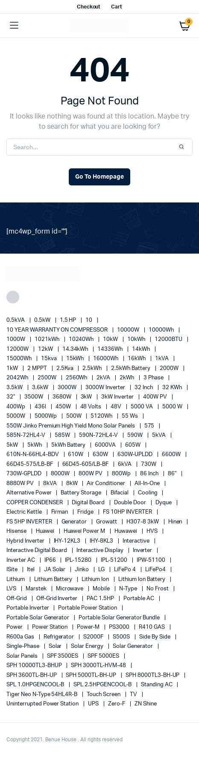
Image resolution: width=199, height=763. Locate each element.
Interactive (137, 541)
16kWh (137, 358)
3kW (87, 397)
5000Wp (46, 416)
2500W (48, 378)
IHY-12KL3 (68, 541)
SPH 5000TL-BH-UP (91, 675)
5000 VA (142, 407)
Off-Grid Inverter (57, 598)
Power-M (89, 627)
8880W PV (20, 483)
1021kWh (48, 339)
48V (117, 407)
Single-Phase (23, 646)
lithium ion (96, 579)
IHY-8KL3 (102, 541)
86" (173, 474)
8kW (72, 483)
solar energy (88, 646)
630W (101, 454)
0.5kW (43, 320)
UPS (94, 704)
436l (41, 407)
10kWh (136, 339)
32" (11, 397)
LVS (12, 589)
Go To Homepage (99, 177)
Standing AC (157, 685)
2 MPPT (37, 368)
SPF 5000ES (104, 656)
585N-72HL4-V (26, 435)
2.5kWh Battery (131, 368)
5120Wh (102, 416)
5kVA (159, 435)
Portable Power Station (88, 608)
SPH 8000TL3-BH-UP (153, 675)
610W (76, 454)
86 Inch (150, 474)
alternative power (29, 493)
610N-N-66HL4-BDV (33, 454)
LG (102, 569)
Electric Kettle (24, 512)
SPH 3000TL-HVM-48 (99, 665)
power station (50, 627)
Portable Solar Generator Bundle (120, 618)
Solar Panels (22, 656)
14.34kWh (76, 349)
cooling (148, 493)
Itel (31, 569)
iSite (12, 569)
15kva (49, 358)
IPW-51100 (152, 560)
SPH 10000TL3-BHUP (34, 665)
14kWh (141, 349)
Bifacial (120, 493)
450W (64, 407)
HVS (152, 531)
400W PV (155, 397)
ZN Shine (146, 704)
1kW (12, 368)
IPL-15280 (79, 560)
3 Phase (154, 378)
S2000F (94, 637)
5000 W (173, 407)
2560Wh (77, 378)
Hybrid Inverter (26, 541)
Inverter (143, 550)
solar (56, 646)
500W (74, 416)
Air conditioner (106, 483)
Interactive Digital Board (37, 550)
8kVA (50, 483)
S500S (122, 637)
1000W (16, 339)
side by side (155, 637)
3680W (63, 397)
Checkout (89, 6)
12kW (46, 349)
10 (89, 320)
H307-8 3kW (143, 522)
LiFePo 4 (125, 569)
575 (150, 426)
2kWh (127, 378)
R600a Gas (20, 637)
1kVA (162, 358)
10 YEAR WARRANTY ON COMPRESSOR (57, 330)
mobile (102, 589)
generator (74, 522)
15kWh (75, 358)
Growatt (107, 522)
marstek (37, 589)
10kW (111, 339)
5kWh (35, 445)
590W (135, 435)
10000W (128, 330)
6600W (172, 454)
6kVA (125, 464)
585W (63, 435)
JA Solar (55, 569)
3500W (34, 397)
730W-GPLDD (24, 474)
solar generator (133, 646)
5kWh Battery (69, 445)
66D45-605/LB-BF (86, 464)
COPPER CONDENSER (35, 503)
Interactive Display (100, 550)
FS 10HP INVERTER (128, 512)
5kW (12, 445)
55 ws (130, 416)
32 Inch (144, 387)
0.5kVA (16, 320)
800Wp (122, 474)
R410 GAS (152, 627)
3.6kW (41, 387)
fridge (86, 512)
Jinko (82, 569)
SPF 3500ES (63, 656)
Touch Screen (104, 694)
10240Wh (82, 339)
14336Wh (110, 349)
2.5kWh (92, 368)
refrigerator (60, 637)
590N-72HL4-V (99, 435)
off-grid (17, 598)
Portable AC (139, 598)
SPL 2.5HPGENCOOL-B (102, 685)
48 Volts (91, 407)
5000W (16, 416)
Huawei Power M (85, 531)
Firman (60, 512)
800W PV (91, 474)
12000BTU (169, 339)
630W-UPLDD (135, 454)
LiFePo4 (156, 569)
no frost (158, 589)
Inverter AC (21, 560)
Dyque (164, 503)
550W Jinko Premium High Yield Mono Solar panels (71, 426)
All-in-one (148, 483)
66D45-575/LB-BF (30, 464)
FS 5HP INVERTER (29, 522)
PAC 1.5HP (101, 598)
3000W (68, 387)
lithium (16, 579)
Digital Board (89, 503)
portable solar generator (38, 618)
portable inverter (28, 608)
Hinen (176, 522)
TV (134, 694)
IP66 (50, 560)
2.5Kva (65, 368)
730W (149, 464)
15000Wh (19, 358)
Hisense (17, 531)
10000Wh (162, 330)
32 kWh (172, 387)
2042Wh (17, 378)
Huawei (46, 531)
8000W (61, 474)
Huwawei (126, 531)
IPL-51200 (115, 560)
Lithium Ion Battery (142, 579)
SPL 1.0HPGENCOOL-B (35, 685)
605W (133, 445)
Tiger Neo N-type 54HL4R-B (42, 694)
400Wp (16, 407)
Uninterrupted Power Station (43, 704)
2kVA (104, 378)
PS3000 (120, 627)
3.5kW (15, 387)
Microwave (70, 589)
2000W (170, 368)
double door (130, 503)
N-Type (128, 589)
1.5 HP (69, 320)
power (15, 627)
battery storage (81, 493)
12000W (18, 349)
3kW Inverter (118, 397)
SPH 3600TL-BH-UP (32, 675)
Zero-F (117, 704)
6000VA (106, 445)
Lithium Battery (54, 579)
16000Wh (106, 358)
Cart (116, 6)
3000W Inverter (105, 387)
